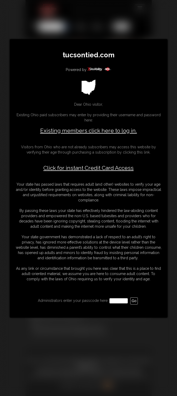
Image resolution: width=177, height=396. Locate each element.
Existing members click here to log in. (88, 130)
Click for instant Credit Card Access (88, 168)
